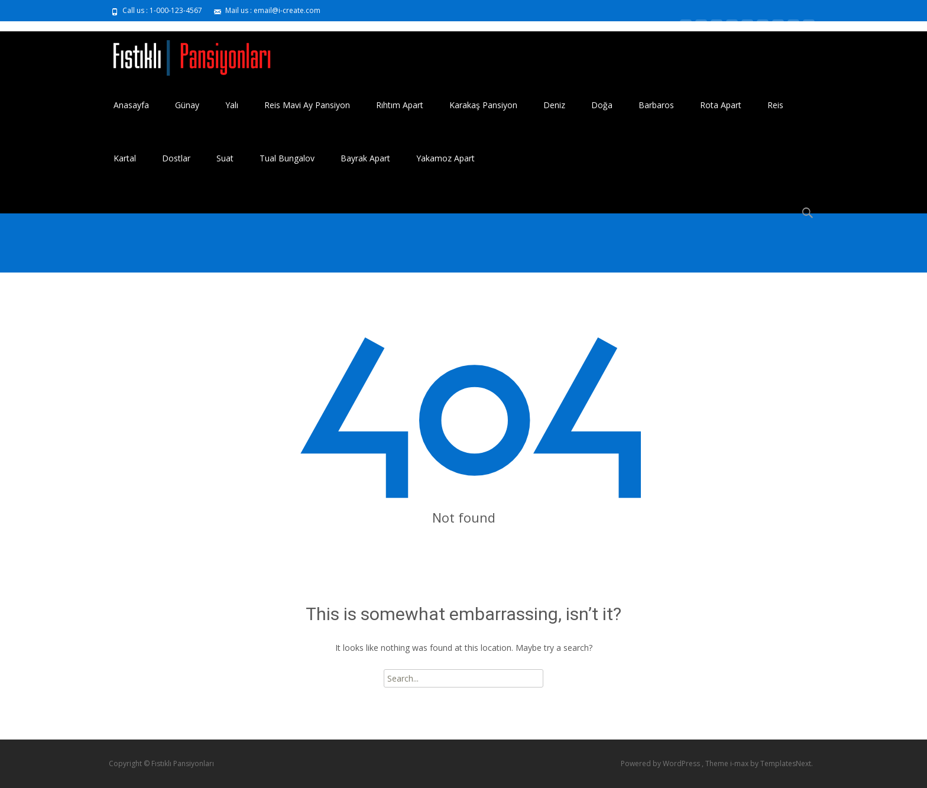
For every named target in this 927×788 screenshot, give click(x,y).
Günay (187, 105)
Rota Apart (720, 105)
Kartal (125, 158)
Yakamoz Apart (445, 158)
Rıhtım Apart (399, 105)
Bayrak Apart (365, 158)
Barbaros (656, 105)
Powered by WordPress (661, 763)
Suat (225, 158)
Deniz (554, 105)
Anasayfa (131, 105)
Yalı (231, 105)
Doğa (601, 105)
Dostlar (176, 158)
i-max (740, 763)
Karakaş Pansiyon (483, 105)
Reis (775, 105)
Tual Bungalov (287, 158)
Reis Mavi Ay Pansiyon (307, 105)
